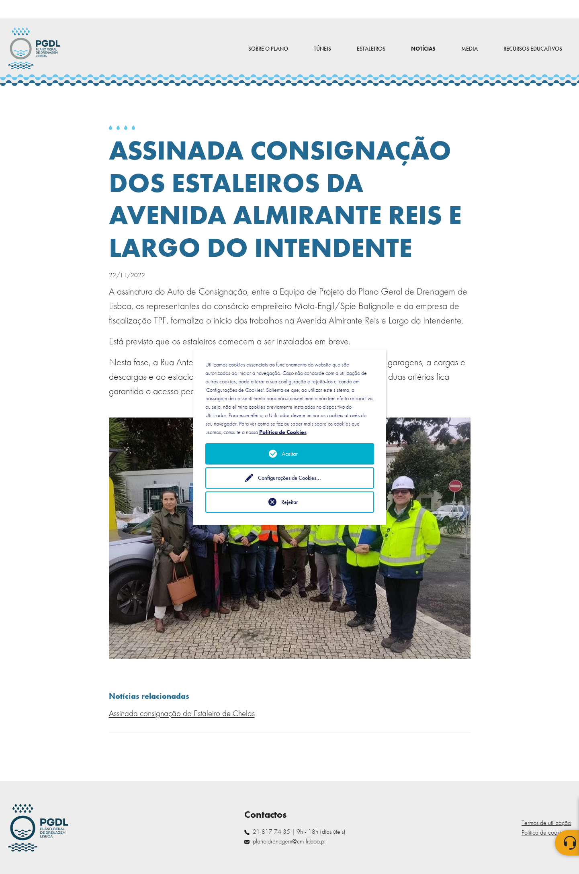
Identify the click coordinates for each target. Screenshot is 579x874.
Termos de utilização (546, 823)
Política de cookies (544, 832)
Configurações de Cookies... (289, 477)
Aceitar (290, 453)
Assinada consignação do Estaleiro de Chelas (182, 713)
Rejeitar (289, 502)
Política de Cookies (283, 432)
